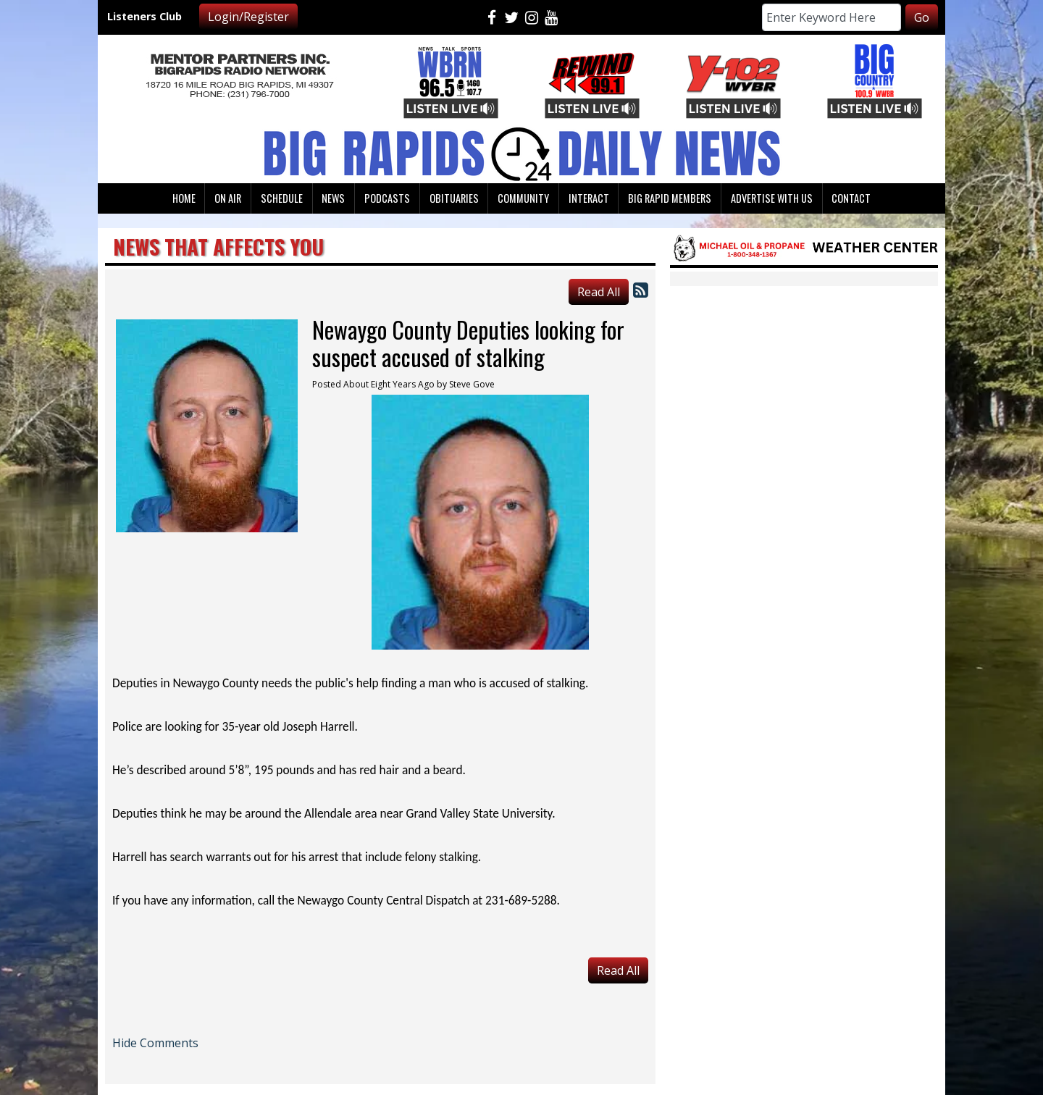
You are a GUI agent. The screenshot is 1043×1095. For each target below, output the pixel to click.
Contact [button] (851, 198)
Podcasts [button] (387, 198)
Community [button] (523, 198)
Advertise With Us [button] (772, 198)
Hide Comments (155, 1043)
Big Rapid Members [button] (669, 198)
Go (921, 17)
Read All (598, 292)
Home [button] (184, 198)
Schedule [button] (282, 198)
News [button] (333, 198)
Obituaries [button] (454, 198)
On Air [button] (227, 198)
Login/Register (248, 17)
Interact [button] (589, 198)
